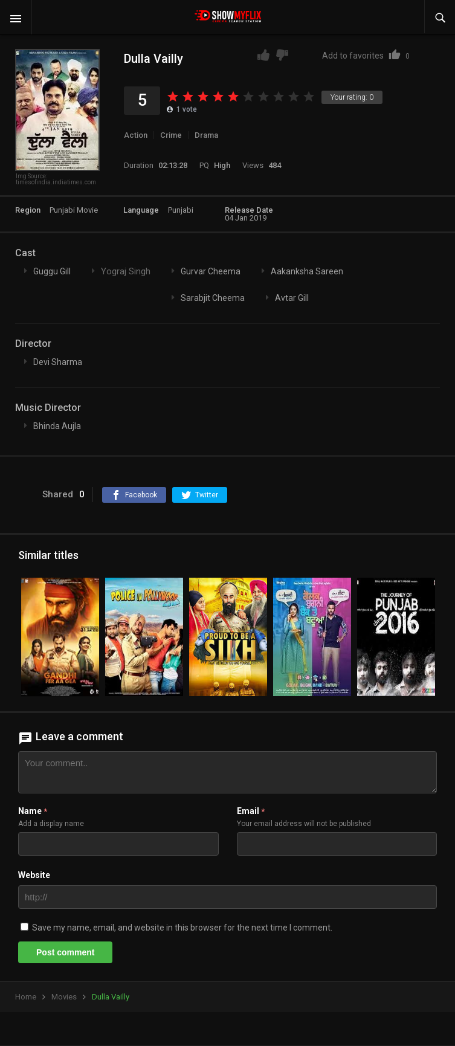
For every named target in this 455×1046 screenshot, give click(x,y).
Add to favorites (366, 55)
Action (135, 135)
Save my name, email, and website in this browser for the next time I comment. (182, 927)
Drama (206, 135)
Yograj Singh (125, 271)
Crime (171, 135)
